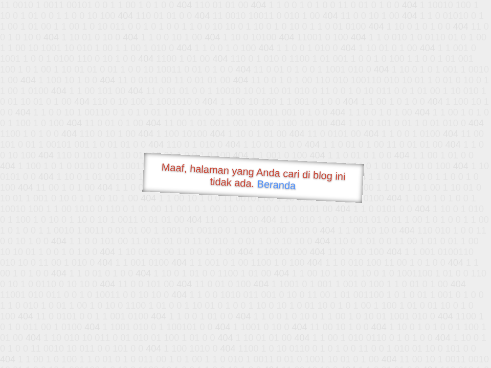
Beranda (276, 184)
